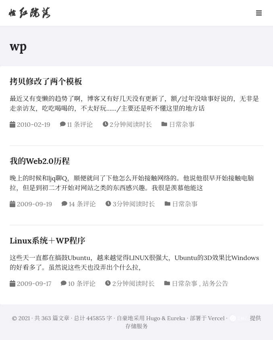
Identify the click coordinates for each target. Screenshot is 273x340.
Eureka (176, 318)
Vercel (216, 318)
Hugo (153, 318)
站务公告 (215, 283)
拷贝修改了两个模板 (46, 81)
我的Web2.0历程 (40, 161)
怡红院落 (29, 12)
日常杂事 (181, 124)
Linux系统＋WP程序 (47, 240)
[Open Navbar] (259, 12)
